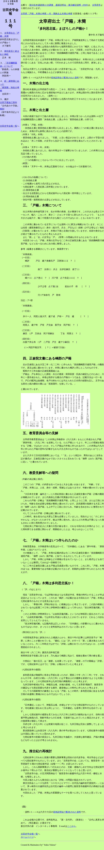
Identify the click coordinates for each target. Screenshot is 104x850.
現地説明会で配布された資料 (65, 77)
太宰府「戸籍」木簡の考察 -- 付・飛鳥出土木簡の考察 (46, 13)
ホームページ (27, 837)
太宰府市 (96, 5)
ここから (71, 826)
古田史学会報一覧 (8, 126)
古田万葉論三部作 (8, 102)
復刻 (2, 109)
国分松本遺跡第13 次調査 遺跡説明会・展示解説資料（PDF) (58, 5)
